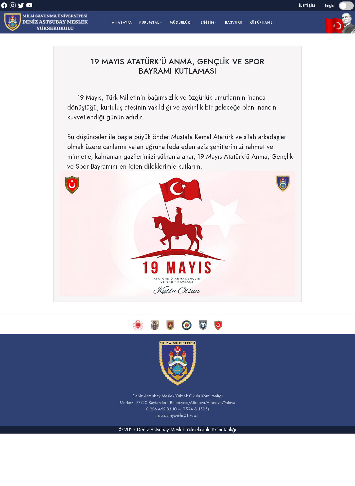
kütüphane (263, 22)
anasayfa (122, 22)
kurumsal (150, 22)
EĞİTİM (209, 22)
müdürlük (181, 22)
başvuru (233, 22)
